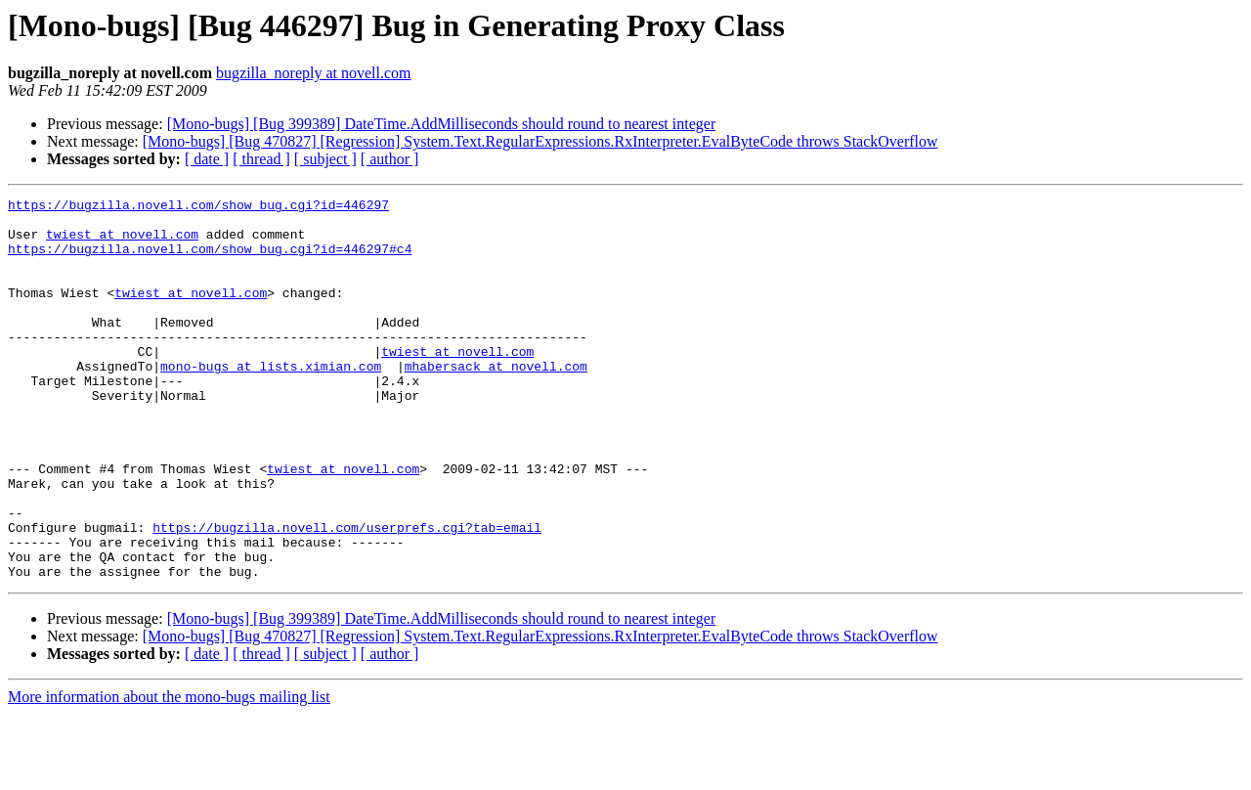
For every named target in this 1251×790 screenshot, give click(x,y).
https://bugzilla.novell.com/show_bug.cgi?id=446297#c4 (209, 260)
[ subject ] (325, 159)
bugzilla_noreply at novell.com (313, 73)
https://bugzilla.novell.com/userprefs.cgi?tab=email (346, 594)
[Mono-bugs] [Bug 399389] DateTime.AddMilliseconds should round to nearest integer (441, 123)
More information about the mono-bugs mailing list (169, 773)
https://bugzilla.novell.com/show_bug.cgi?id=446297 (198, 207)
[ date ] (207, 159)
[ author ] (390, 159)
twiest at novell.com (122, 242)
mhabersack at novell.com (496, 401)
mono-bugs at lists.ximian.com (270, 401)
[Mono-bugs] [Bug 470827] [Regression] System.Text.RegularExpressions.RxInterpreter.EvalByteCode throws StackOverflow (540, 141)
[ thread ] (261, 159)
